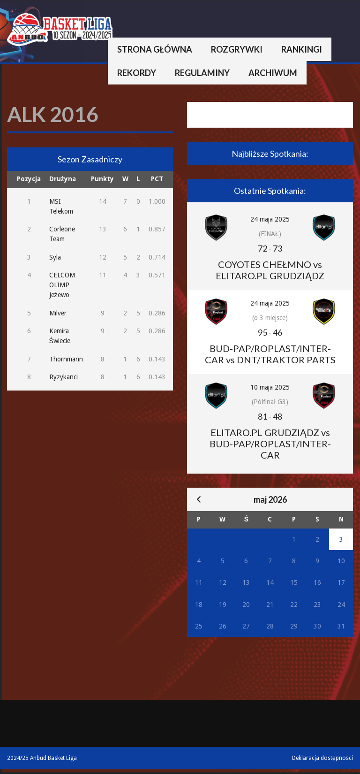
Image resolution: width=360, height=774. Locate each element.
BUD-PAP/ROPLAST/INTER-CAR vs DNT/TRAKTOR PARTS (270, 354)
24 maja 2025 (270, 219)
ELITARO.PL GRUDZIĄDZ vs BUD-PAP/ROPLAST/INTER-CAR (270, 443)
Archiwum (272, 73)
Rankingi (301, 49)
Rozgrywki (236, 49)
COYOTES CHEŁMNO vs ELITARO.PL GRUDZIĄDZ (270, 270)
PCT (157, 179)
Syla (55, 257)
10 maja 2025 (270, 387)
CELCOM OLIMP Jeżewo (62, 285)
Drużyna (62, 179)
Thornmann (66, 359)
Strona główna (154, 49)
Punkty (102, 179)
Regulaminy (202, 73)
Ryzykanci (63, 377)
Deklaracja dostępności (322, 758)
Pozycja (29, 179)
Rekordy (136, 73)
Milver (58, 313)
